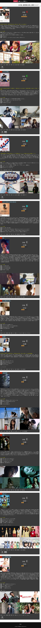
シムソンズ (4, 136)
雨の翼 (3, 336)
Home (20, 624)
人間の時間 (4, 373)
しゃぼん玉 (4, 7)
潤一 (3, 238)
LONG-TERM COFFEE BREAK (9, 202)
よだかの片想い (5, 71)
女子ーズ (4, 493)
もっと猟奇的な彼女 (6, 557)
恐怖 (3, 435)
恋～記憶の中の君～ (6, 300)
